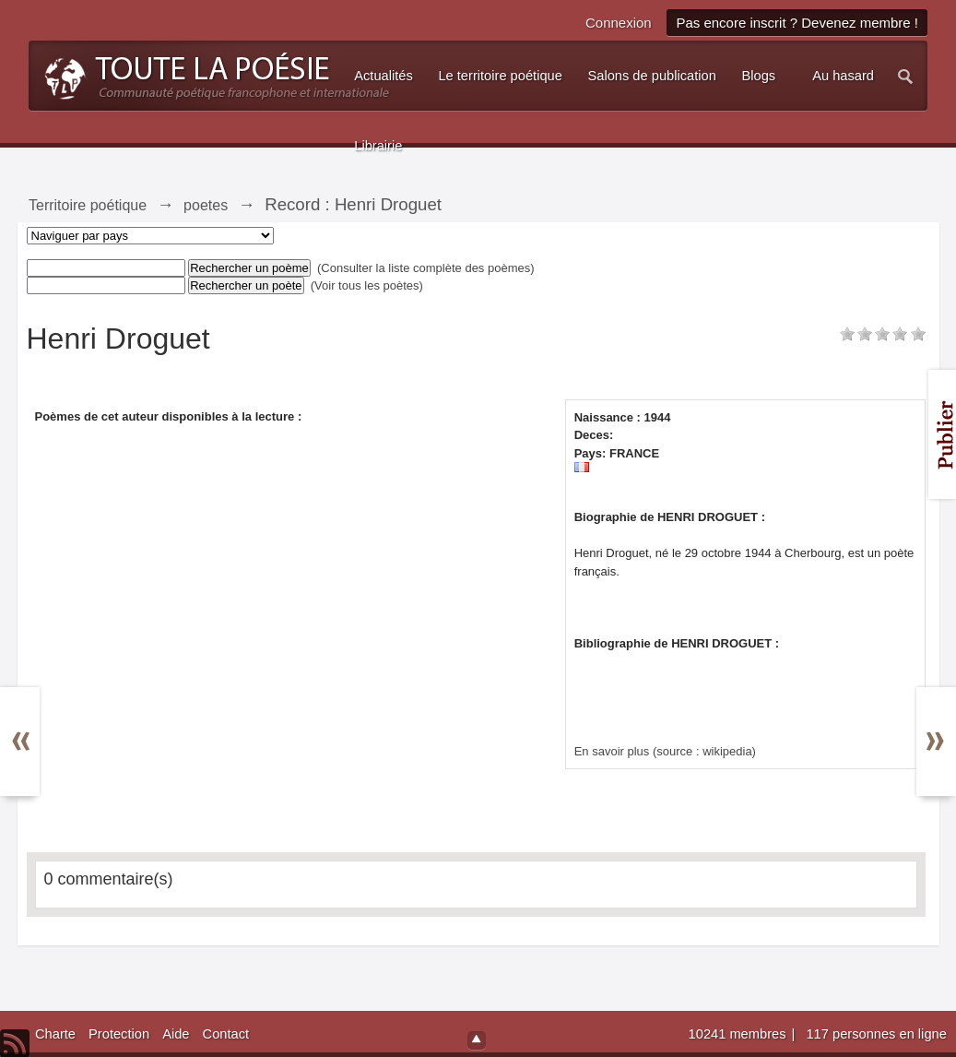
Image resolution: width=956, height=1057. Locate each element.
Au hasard (843, 75)
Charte (55, 1034)
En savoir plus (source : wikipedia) (665, 751)
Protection (119, 1034)
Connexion (618, 22)
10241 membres (739, 1034)
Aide (175, 1034)
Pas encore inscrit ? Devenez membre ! (797, 22)
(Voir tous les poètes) (367, 285)
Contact (226, 1034)
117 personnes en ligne (876, 1034)
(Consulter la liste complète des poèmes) (426, 268)
